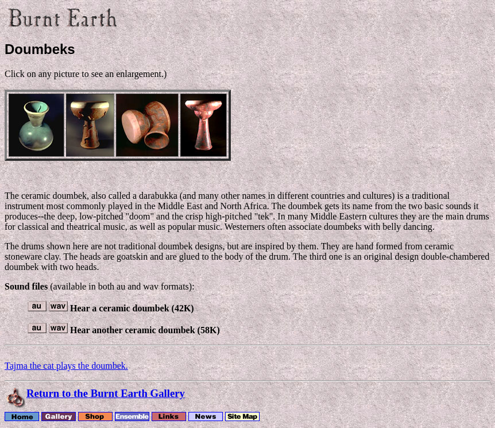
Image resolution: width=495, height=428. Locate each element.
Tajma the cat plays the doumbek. (66, 366)
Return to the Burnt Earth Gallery (105, 393)
